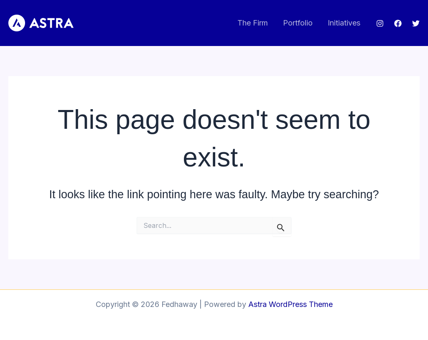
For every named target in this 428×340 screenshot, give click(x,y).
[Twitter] (416, 23)
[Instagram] (380, 23)
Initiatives (344, 22)
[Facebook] (398, 23)
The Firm (252, 22)
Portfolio (298, 22)
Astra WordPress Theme (290, 304)
